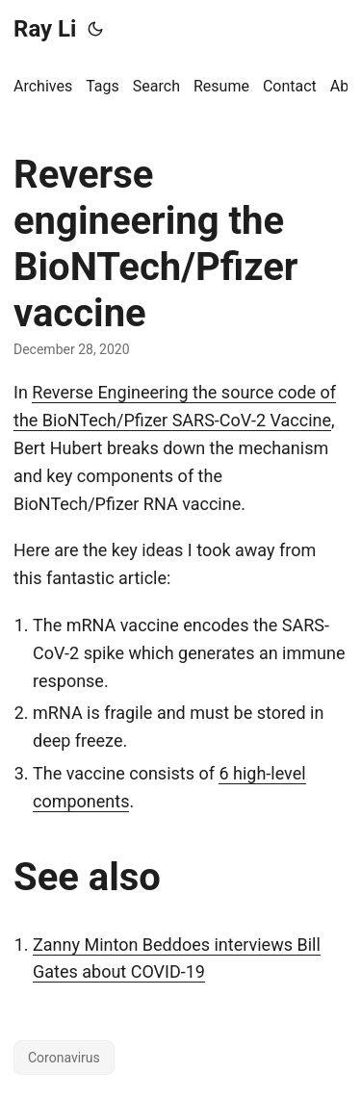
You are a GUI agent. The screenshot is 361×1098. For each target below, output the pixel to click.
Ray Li (44, 28)
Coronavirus (64, 1057)
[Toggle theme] (95, 29)
